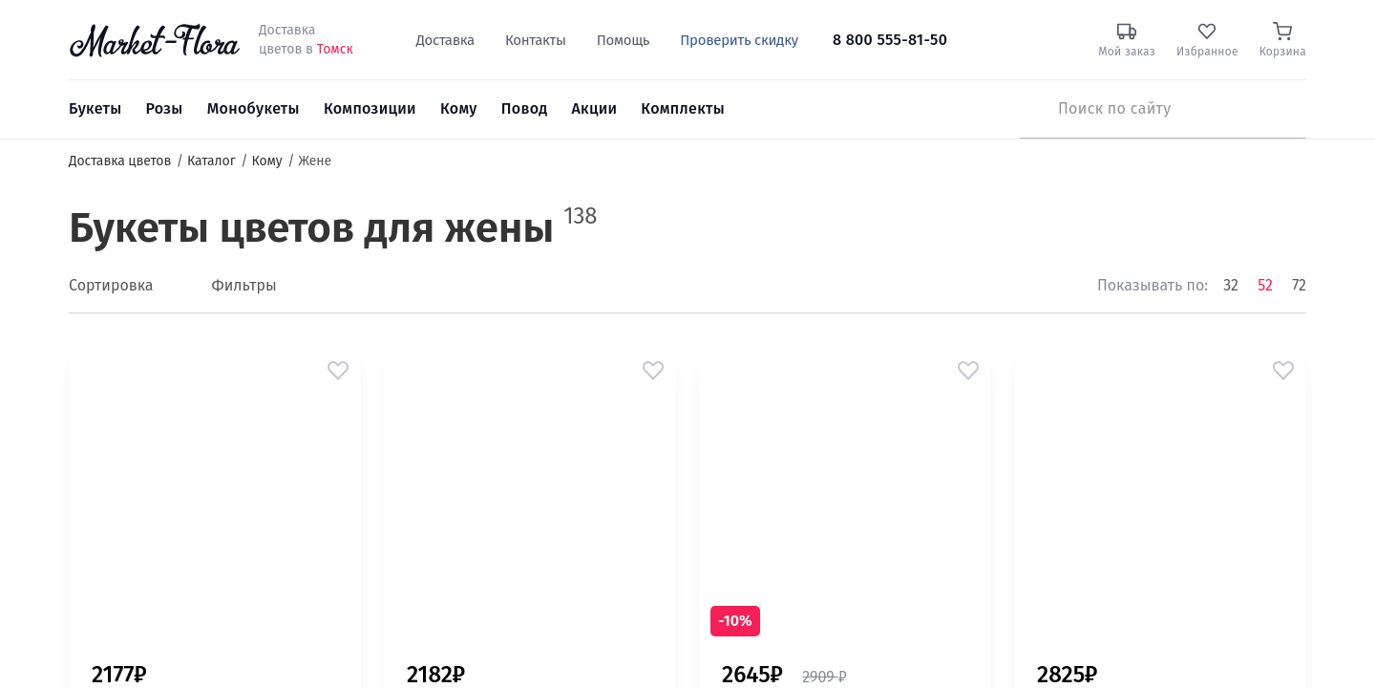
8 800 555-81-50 (890, 40)
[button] (338, 370)
